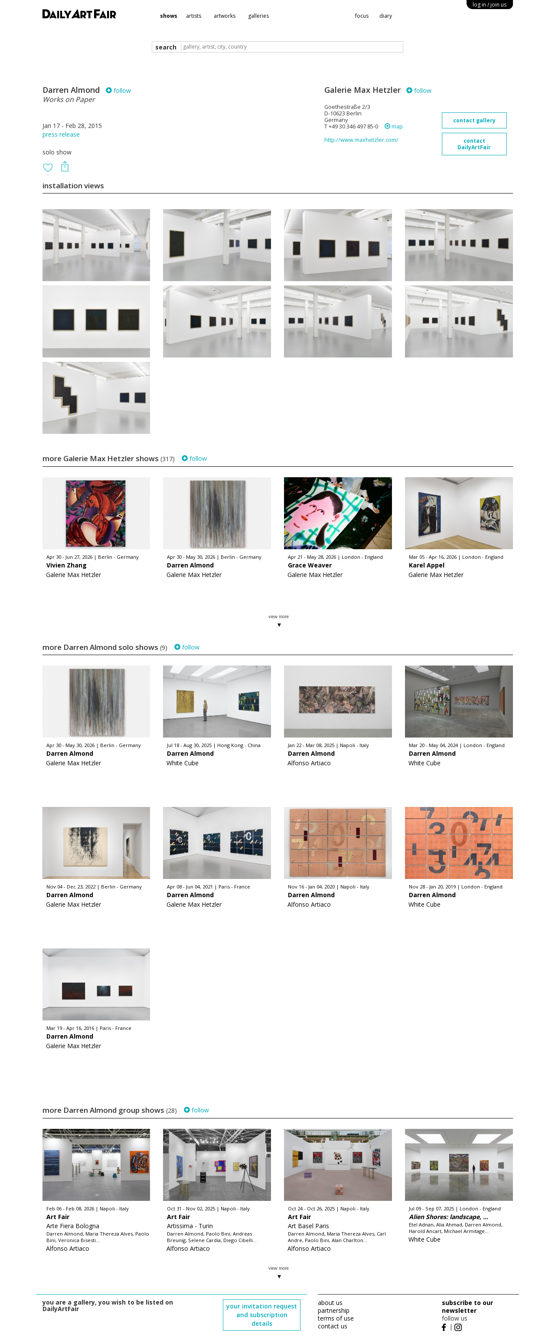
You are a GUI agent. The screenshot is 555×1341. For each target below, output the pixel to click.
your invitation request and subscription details (261, 1315)
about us (330, 1302)
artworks (224, 16)
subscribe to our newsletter (467, 1306)
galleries (258, 16)
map (394, 126)
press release (61, 134)
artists (193, 16)
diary (385, 16)
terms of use (336, 1318)
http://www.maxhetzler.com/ (361, 140)
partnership (333, 1310)
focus (362, 16)
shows (168, 16)
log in (489, 4)
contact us (332, 1326)
